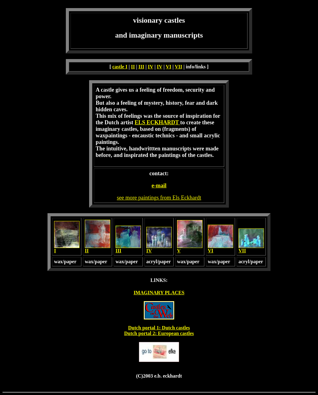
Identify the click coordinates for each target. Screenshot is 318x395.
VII (178, 66)
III (141, 66)
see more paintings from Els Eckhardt (159, 198)
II (133, 66)
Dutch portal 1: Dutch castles (159, 327)
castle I (119, 66)
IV (150, 66)
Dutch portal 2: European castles (159, 333)
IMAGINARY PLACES (159, 292)
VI (168, 66)
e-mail (159, 185)
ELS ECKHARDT (157, 122)
